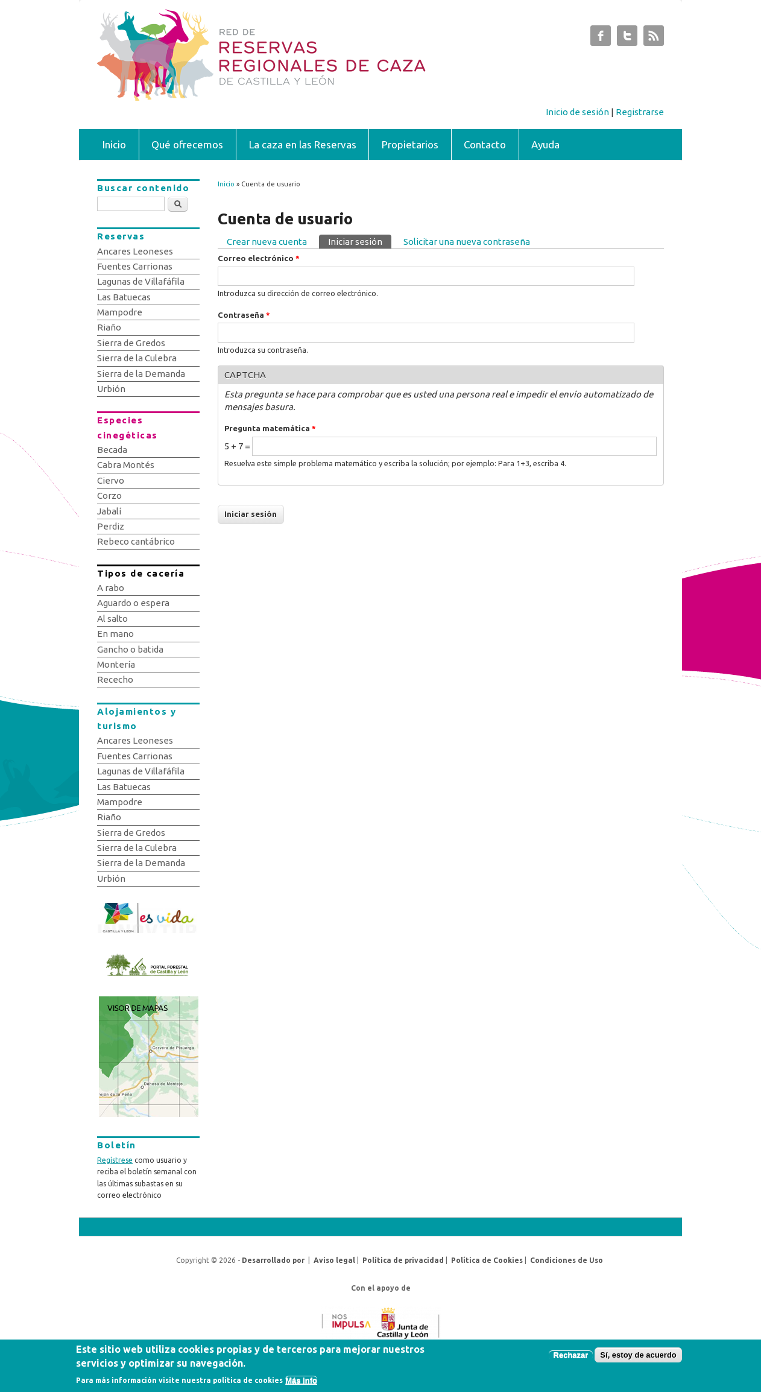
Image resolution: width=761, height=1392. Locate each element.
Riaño (109, 327)
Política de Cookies (487, 1260)
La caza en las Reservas (302, 144)
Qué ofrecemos (187, 144)
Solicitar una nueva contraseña (466, 241)
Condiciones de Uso (566, 1260)
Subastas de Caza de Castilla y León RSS (653, 38)
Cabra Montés (125, 465)
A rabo (110, 588)
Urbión (111, 389)
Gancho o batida (130, 649)
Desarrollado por (273, 1260)
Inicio (114, 144)
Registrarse (640, 112)
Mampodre (119, 312)
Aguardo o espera (133, 603)
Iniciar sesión (359, 241)
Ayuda (545, 144)
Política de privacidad (403, 1260)
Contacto (485, 144)
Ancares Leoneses (135, 251)
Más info (301, 1383)
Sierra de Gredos (131, 343)
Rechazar (571, 1358)
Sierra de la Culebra (137, 358)
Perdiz (110, 526)
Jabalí (109, 511)
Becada (112, 449)
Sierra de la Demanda (141, 374)
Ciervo (110, 480)
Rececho (115, 679)
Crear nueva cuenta (267, 241)
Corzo (109, 495)
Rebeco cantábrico (136, 541)
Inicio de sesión (577, 112)
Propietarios (410, 144)
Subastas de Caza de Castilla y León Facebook (600, 38)
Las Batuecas (124, 297)
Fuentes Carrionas (134, 266)
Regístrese (115, 1160)
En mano (115, 633)
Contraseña (244, 315)
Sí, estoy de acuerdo (638, 1358)
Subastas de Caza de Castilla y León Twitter (627, 38)
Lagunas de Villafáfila (141, 281)
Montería (116, 664)
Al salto (112, 618)
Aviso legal (334, 1260)
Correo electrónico (259, 258)
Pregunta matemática (270, 428)
